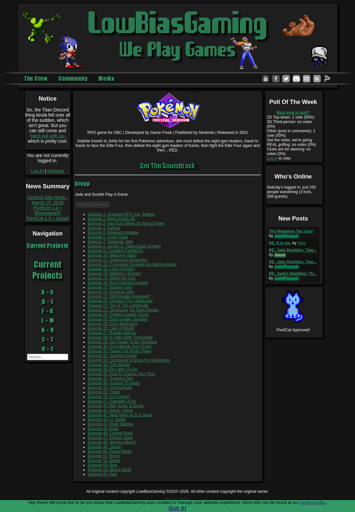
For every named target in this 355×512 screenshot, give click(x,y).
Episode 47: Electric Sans (110, 437)
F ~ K (48, 311)
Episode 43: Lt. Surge (106, 419)
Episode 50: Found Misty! (110, 451)
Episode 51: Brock (103, 456)
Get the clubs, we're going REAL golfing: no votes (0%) (291, 142)
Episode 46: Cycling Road (110, 433)
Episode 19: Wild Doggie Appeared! (118, 296)
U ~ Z (48, 348)
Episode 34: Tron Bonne (109, 365)
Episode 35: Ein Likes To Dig (113, 369)
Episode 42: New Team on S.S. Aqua (120, 415)
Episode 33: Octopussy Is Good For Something (129, 360)
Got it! (177, 508)
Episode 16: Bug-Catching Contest (118, 282)
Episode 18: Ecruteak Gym (111, 292)
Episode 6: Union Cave (108, 237)
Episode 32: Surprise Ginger (112, 355)
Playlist (93, 205)
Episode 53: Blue (102, 465)
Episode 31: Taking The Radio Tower (119, 351)
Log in (37, 171)
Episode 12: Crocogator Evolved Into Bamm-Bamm (132, 264)
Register (55, 171)
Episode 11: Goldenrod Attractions (117, 260)
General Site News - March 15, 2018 (47, 200)
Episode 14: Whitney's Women (114, 273)
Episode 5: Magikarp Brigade (113, 232)
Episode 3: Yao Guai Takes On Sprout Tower (126, 223)
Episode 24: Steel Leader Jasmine (117, 319)
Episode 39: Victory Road (110, 387)
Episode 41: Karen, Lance (110, 410)
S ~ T (48, 339)
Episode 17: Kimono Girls (110, 287)
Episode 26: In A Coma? (109, 396)
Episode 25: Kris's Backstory (112, 323)
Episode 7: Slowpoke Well (110, 241)
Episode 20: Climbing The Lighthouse (120, 301)
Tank (302, 243)
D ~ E (48, 301)
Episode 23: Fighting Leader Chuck (118, 314)
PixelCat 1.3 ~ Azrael (47, 218)
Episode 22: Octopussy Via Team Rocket (123, 310)
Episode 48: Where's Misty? (112, 442)
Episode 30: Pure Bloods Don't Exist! (120, 346)
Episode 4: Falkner (104, 228)
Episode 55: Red (102, 474)
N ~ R (47, 330)
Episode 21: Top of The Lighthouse (118, 305)
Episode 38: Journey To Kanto (114, 383)
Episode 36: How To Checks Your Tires (121, 374)
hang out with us (47, 135)
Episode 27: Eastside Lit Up (112, 401)
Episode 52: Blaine (104, 460)
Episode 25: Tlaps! (104, 392)
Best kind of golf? (293, 112)
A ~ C (47, 292)
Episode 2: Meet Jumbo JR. (112, 219)
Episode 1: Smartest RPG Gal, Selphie (121, 214)
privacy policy (313, 502)
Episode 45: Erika (103, 428)
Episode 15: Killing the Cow (111, 278)
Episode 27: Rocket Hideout (112, 333)
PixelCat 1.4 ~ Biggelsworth (47, 210)
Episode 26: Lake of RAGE (111, 328)
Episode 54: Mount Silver (109, 469)
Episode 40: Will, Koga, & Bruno (116, 406)
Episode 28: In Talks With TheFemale (120, 337)
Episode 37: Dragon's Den (110, 378)
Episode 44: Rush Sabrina (110, 424)
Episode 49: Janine (104, 447)
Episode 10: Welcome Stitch (112, 255)
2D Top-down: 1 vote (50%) (290, 117)
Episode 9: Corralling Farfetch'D (115, 251)
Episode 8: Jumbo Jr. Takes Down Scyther (124, 246)
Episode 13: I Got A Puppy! (111, 269)
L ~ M (47, 320)
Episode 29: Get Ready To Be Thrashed (122, 342)
